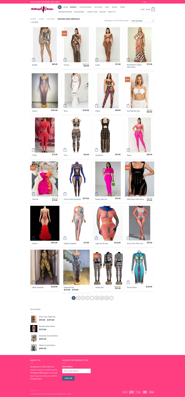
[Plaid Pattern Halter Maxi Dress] (139, 44)
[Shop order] (142, 20)
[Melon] (108, 90)
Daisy (129, 155)
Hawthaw (99, 155)
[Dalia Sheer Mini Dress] (139, 179)
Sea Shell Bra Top (133, 111)
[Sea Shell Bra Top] (139, 90)
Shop (41, 19)
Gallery (102, 12)
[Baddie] (45, 44)
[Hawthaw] (108, 135)
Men (107, 7)
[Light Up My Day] (108, 223)
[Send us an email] (153, 2)
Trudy (34, 155)
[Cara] (76, 135)
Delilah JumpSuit (70, 243)
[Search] (60, 7)
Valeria (34, 243)
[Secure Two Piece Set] (139, 223)
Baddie (34, 65)
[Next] (111, 298)
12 (102, 298)
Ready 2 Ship (92, 12)
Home (65, 7)
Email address (67, 367)
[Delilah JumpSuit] (76, 223)
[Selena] (45, 90)
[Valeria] (45, 223)
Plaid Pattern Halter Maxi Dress (134, 66)
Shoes (115, 7)
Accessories (80, 12)
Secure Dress (132, 287)
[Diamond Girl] (76, 267)
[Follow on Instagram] (151, 2)
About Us (112, 12)
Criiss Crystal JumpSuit (72, 199)
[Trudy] (45, 135)
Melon (97, 111)
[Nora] (76, 90)
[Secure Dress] (139, 267)
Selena (34, 111)
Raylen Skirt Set (101, 199)
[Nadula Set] (108, 267)
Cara (65, 155)
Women (74, 7)
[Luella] (108, 44)
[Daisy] (139, 135)
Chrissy (66, 65)
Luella (97, 65)
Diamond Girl (69, 287)
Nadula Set (99, 287)
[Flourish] (45, 179)
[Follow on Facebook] (149, 2)
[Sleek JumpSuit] (45, 267)
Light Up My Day (101, 243)
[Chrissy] (76, 44)
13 (107, 298)
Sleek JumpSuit (38, 287)
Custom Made (86, 7)
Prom (122, 7)
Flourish (35, 199)
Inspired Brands (65, 12)
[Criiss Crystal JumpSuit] (76, 179)
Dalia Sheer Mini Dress (135, 199)
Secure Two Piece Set (135, 243)
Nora (65, 111)
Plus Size (99, 7)
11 (97, 298)
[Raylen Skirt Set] (108, 179)
